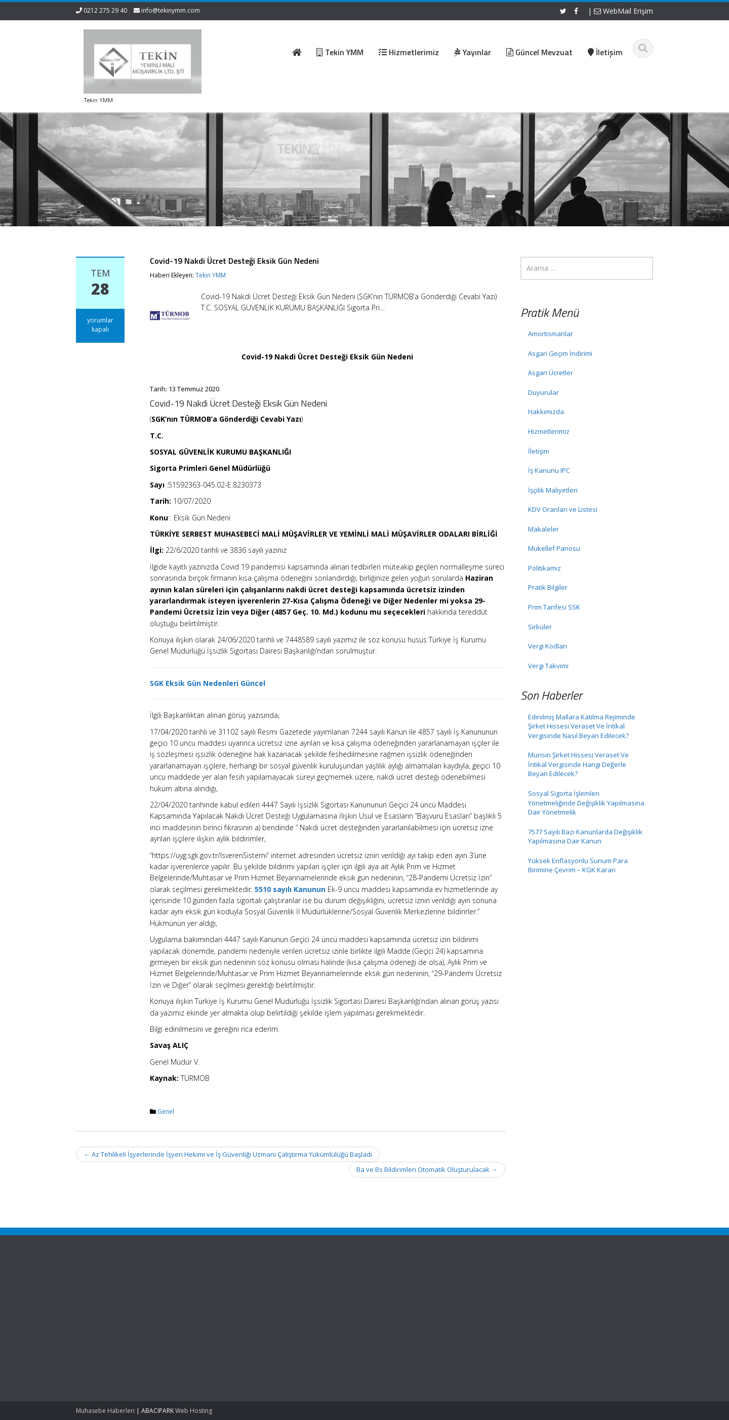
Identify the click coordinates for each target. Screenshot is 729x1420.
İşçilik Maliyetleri (553, 490)
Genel (165, 1111)
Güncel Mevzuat (293, 1319)
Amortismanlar (550, 333)
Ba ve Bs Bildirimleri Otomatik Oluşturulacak (427, 1169)
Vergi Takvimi (548, 665)
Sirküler (540, 626)
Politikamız (544, 568)
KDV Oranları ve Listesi (562, 509)
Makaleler (543, 529)
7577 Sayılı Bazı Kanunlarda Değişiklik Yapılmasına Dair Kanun (585, 836)
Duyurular (543, 392)
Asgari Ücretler (550, 372)
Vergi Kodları (547, 646)
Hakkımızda (546, 411)
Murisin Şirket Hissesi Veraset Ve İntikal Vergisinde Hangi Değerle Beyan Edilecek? (578, 764)
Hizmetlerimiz (549, 431)
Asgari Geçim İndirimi (560, 353)
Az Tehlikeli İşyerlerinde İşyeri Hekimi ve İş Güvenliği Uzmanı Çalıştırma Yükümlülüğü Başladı (228, 1154)
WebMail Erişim (623, 11)
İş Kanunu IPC (549, 470)
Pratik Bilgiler (548, 587)
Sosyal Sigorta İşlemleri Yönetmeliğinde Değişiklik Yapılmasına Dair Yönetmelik (586, 803)
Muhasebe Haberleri (105, 1410)
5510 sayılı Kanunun (290, 889)
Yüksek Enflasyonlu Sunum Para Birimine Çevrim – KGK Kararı (578, 865)
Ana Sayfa (284, 1291)
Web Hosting (193, 1410)
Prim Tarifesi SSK (554, 607)
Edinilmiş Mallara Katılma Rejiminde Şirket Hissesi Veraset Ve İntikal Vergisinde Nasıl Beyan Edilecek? (581, 726)
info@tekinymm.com (170, 10)
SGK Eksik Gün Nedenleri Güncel (207, 683)
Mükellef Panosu (554, 548)
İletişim (538, 451)
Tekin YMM (210, 275)
